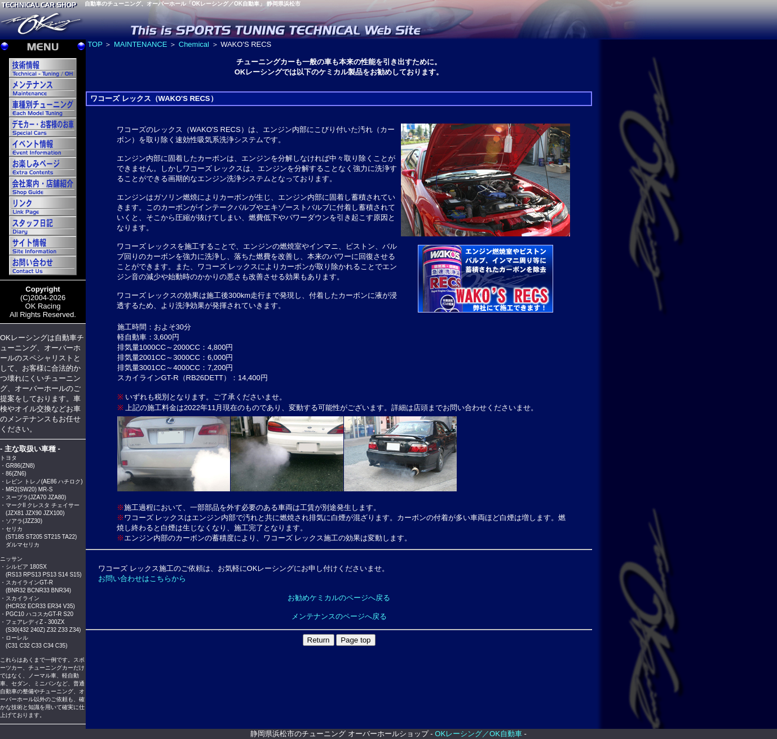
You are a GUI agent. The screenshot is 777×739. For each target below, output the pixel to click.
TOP (94, 44)
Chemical (194, 44)
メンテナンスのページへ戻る (339, 616)
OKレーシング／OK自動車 (478, 733)
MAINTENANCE (140, 44)
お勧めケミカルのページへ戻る (339, 597)
